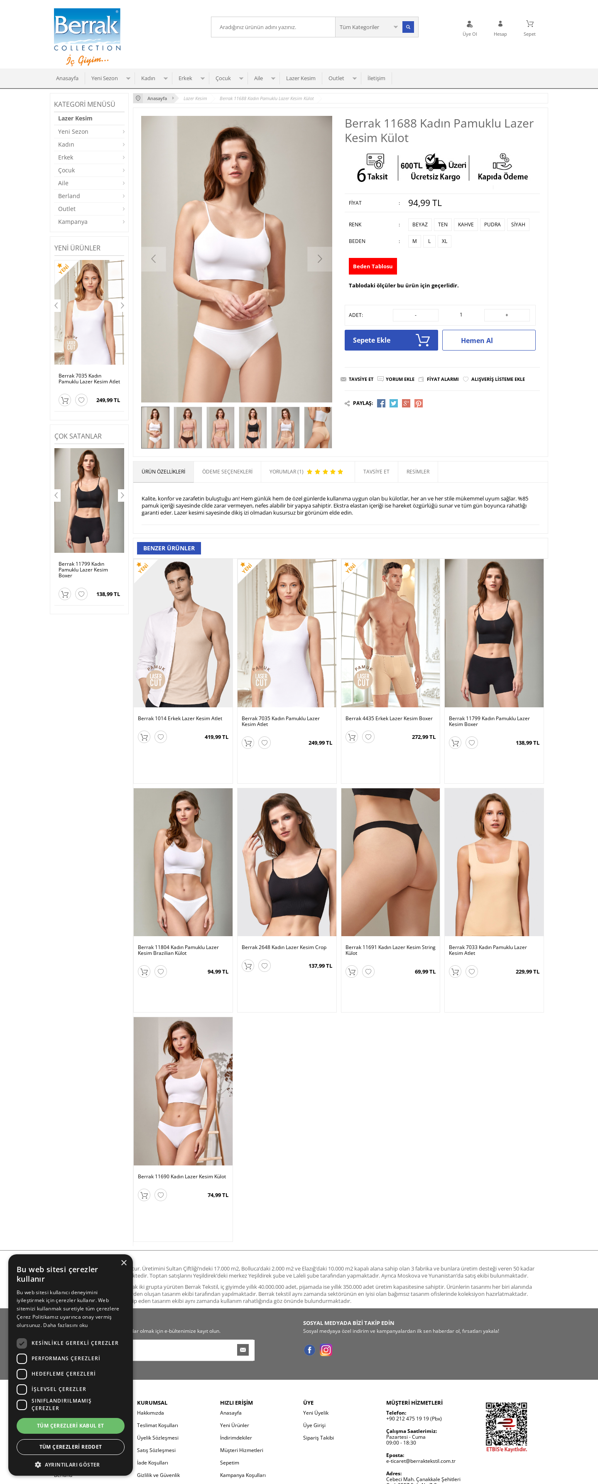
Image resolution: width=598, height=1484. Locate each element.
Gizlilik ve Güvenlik (158, 1386)
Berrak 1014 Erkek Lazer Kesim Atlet (180, 718)
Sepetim (229, 1374)
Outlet (336, 78)
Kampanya (73, 222)
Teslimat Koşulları (157, 1336)
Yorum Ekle (400, 379)
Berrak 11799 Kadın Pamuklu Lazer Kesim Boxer (83, 570)
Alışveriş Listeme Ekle (498, 379)
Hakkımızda (150, 1324)
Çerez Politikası (154, 1417)
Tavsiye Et (361, 379)
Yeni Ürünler (234, 1336)
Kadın (148, 78)
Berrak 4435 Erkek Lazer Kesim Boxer (389, 718)
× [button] (123, 1263)
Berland (69, 196)
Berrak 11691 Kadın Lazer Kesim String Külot (391, 921)
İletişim (376, 78)
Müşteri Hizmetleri (241, 1361)
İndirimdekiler (236, 1349)
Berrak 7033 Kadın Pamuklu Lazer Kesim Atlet (488, 921)
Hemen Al (494, 340)
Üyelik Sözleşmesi (158, 1349)
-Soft (255, 1473)
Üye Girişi (314, 1336)
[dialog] (70, 1365)
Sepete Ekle (391, 340)
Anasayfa (67, 78)
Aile (258, 78)
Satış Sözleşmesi (156, 1361)
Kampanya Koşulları (243, 1386)
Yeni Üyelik (315, 1324)
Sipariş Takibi (318, 1349)
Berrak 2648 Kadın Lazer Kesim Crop (284, 918)
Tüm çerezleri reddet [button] (70, 1446)
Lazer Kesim (301, 78)
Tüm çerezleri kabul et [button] (70, 1425)
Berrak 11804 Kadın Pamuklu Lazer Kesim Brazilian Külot (178, 921)
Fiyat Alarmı (443, 379)
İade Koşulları (152, 1374)
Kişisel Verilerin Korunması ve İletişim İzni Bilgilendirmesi (171, 1402)
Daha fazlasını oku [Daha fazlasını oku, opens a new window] (65, 1325)
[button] (71, 1463)
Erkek (185, 78)
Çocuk (223, 78)
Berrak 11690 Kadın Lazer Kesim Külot (182, 1118)
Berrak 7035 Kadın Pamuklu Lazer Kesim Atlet (89, 379)
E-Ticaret (273, 1473)
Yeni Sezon (104, 78)
